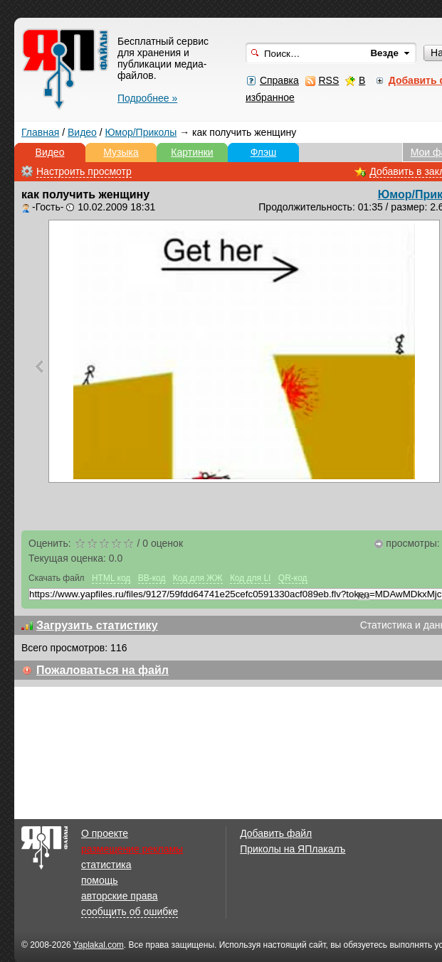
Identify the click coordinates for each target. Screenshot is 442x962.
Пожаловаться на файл (102, 670)
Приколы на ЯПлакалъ (292, 849)
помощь (99, 880)
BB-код (152, 578)
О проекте (104, 833)
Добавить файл (276, 833)
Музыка (121, 152)
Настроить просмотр (84, 171)
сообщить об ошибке (129, 911)
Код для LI (250, 578)
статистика (106, 864)
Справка (279, 80)
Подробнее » (147, 98)
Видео (82, 132)
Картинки (192, 152)
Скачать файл (56, 578)
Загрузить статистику (97, 625)
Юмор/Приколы (141, 132)
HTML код (111, 578)
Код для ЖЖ (198, 578)
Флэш (264, 152)
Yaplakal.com (98, 945)
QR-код (292, 578)
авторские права (119, 896)
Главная (40, 132)
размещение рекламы (132, 849)
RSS (328, 80)
